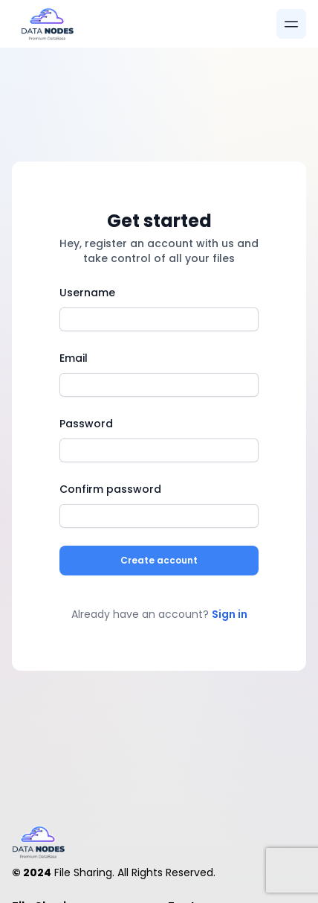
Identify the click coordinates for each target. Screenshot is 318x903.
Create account (159, 560)
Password (86, 423)
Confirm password (110, 489)
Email (73, 358)
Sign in (229, 614)
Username (87, 292)
